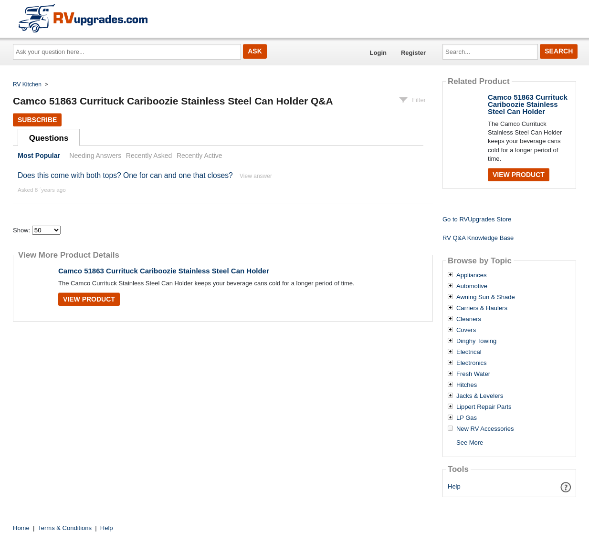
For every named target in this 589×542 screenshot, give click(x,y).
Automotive (471, 286)
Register (413, 52)
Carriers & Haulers (481, 308)
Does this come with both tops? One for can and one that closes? (125, 175)
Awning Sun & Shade (485, 297)
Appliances (471, 275)
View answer (256, 176)
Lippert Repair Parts (484, 407)
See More (469, 442)
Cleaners (468, 319)
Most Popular (39, 155)
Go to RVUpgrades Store (476, 219)
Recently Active (199, 155)
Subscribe (37, 120)
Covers (466, 330)
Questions (49, 138)
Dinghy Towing (476, 341)
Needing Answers (95, 155)
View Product (89, 299)
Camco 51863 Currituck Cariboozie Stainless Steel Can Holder (163, 271)
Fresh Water (473, 374)
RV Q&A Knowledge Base (478, 237)
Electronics (471, 363)
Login (378, 52)
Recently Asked (149, 155)
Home (21, 528)
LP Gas (466, 418)
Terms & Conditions (65, 528)
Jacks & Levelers (479, 396)
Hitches (466, 385)
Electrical (469, 352)
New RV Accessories (485, 429)
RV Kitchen (27, 84)
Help (454, 486)
